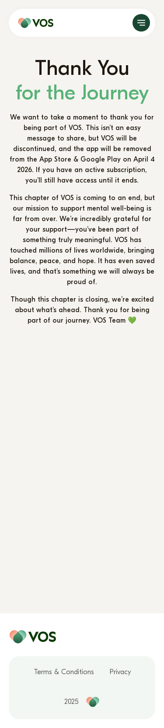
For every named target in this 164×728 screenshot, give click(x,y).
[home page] (33, 23)
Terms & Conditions (64, 672)
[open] (141, 23)
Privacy (120, 672)
